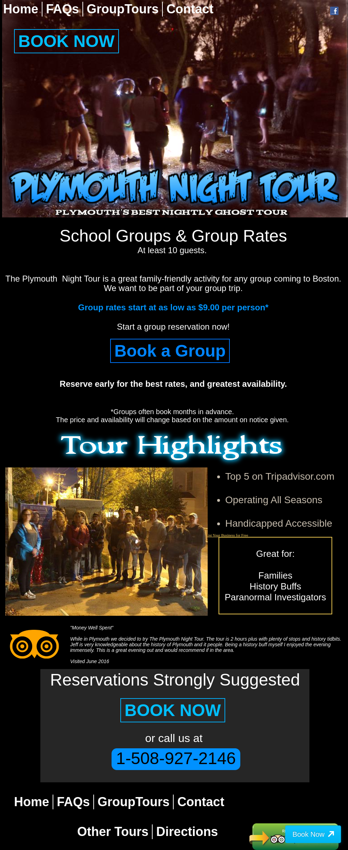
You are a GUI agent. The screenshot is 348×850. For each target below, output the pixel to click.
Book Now (308, 834)
